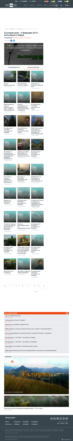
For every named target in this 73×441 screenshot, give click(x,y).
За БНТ (6, 429)
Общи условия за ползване (11, 435)
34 (35, 285)
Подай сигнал (56, 429)
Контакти (49, 429)
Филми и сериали (30, 429)
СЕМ (34, 437)
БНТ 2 (32, 5)
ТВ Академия (8, 430)
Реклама (59, 8)
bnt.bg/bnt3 (34, 421)
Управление (43, 429)
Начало (6, 28)
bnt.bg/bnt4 (34, 424)
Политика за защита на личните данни (27, 435)
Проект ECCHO (44, 437)
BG (67, 5)
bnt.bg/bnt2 (26, 424)
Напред (61, 429)
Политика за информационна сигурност (14, 437)
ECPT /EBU (38, 437)
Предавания (12, 28)
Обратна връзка (28, 437)
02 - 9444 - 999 (62, 423)
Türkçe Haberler (15, 432)
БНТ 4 (45, 5)
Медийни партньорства (45, 430)
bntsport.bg (17, 421)
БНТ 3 (38, 5)
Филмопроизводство (14, 429)
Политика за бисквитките (43, 435)
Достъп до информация (17, 430)
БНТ (16, 1)
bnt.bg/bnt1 (26, 421)
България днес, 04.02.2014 (22, 38)
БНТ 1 (25, 5)
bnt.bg (7, 421)
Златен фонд (23, 429)
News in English (8, 432)
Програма (37, 429)
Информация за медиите (29, 430)
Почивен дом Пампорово (58, 430)
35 (38, 285)
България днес (20, 28)
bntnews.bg (8, 424)
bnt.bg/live (16, 424)
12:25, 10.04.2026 (8, 410)
